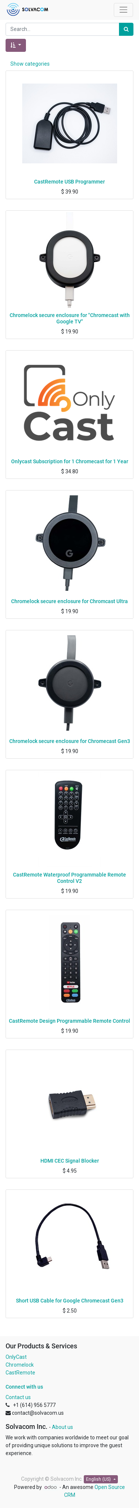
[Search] (126, 29)
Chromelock (20, 1365)
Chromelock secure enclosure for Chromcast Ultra (69, 601)
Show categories (30, 64)
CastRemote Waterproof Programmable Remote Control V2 (69, 878)
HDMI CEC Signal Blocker (69, 1161)
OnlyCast (16, 1357)
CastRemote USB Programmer (69, 182)
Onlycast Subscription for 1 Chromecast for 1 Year (69, 461)
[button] (16, 45)
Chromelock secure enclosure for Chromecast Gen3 (69, 741)
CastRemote (20, 1373)
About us (62, 1427)
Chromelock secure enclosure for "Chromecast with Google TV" (70, 318)
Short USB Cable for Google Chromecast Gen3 (69, 1301)
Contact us (18, 1397)
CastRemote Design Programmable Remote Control (69, 1021)
